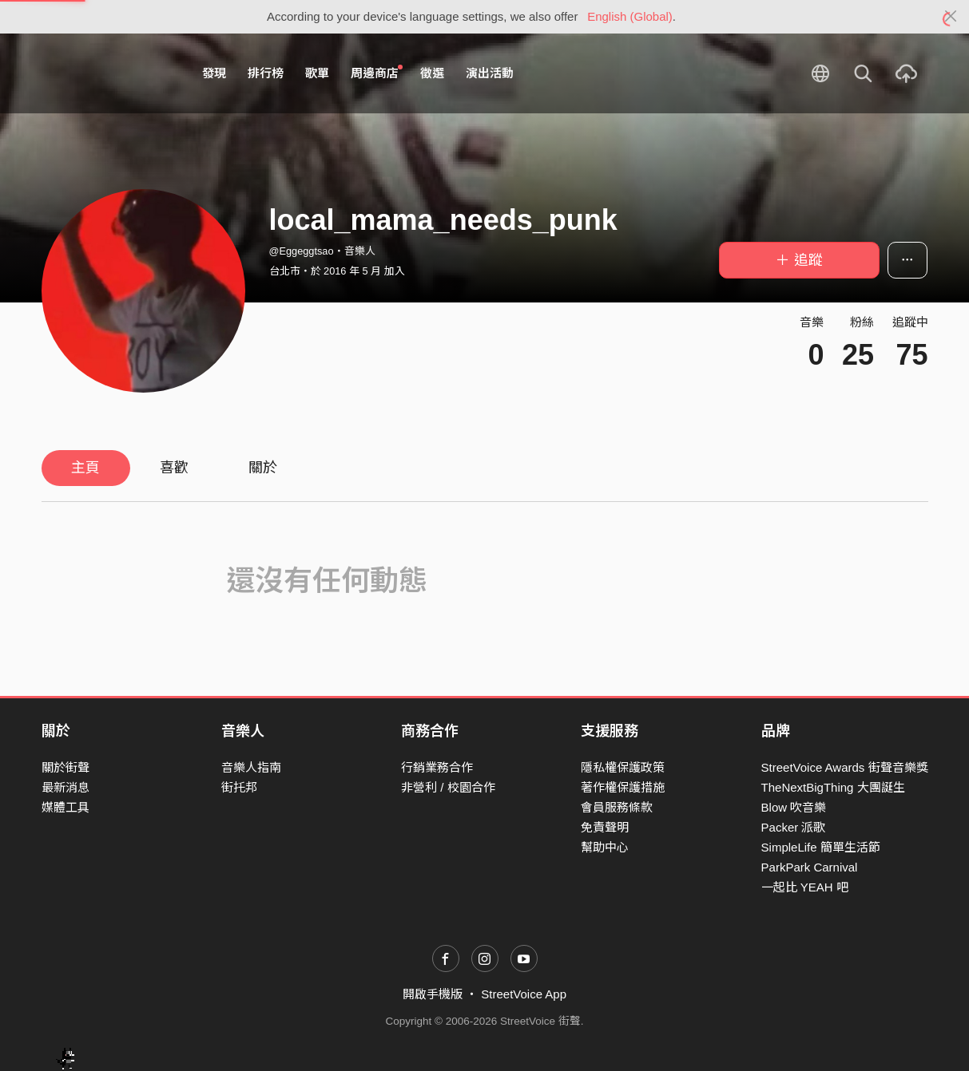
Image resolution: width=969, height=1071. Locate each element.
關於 (262, 468)
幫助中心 (605, 847)
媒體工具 (65, 807)
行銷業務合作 (437, 767)
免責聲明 (605, 827)
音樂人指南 (251, 767)
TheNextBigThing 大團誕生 (833, 787)
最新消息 (65, 787)
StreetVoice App (523, 994)
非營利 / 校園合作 (448, 787)
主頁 (85, 468)
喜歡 (174, 468)
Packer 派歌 (793, 827)
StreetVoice (107, 73)
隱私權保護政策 (623, 767)
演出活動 (490, 73)
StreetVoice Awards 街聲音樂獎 (844, 767)
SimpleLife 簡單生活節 (820, 847)
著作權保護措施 (623, 787)
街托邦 (239, 787)
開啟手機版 (433, 994)
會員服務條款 (617, 807)
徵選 (432, 73)
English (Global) (630, 16)
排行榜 (266, 73)
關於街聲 (65, 767)
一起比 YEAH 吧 (804, 887)
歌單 (317, 73)
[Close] (951, 16)
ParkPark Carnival (809, 867)
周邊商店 (377, 73)
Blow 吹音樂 (794, 807)
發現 (214, 73)
